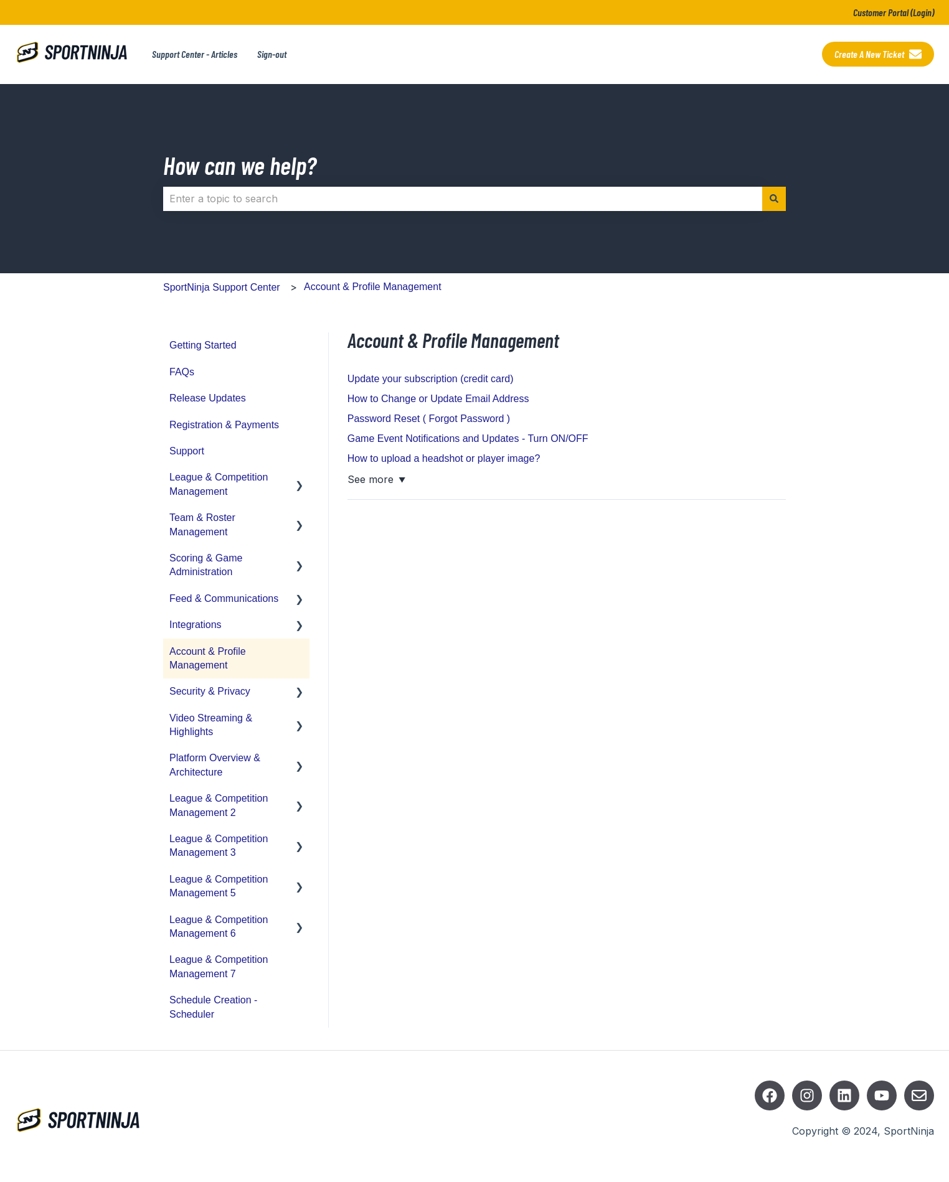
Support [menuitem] (186, 451)
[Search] (774, 198)
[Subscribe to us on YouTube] (882, 1095)
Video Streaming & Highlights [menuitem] (210, 725)
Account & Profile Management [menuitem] (207, 658)
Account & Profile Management (372, 286)
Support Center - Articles (194, 54)
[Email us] (919, 1095)
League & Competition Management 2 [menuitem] (218, 805)
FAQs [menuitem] (181, 372)
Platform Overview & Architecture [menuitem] (214, 765)
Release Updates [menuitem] (207, 398)
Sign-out (271, 54)
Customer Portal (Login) (893, 12)
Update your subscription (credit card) (430, 378)
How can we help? (239, 165)
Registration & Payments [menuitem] (224, 425)
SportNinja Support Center (221, 287)
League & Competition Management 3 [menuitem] (218, 845)
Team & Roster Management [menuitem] (202, 524)
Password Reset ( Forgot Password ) (428, 418)
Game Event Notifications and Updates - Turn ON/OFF (467, 438)
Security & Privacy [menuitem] (209, 691)
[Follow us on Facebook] (770, 1095)
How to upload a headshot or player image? (444, 458)
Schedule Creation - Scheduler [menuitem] (213, 1007)
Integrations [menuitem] (195, 624)
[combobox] (462, 198)
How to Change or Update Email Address (438, 398)
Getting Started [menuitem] (203, 345)
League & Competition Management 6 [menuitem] (218, 926)
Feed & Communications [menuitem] (223, 598)
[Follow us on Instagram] (807, 1095)
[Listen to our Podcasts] (844, 1095)
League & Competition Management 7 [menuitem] (218, 966)
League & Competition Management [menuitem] (218, 484)
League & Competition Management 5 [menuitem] (218, 886)
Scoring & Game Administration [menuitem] (205, 565)
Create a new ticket (878, 54)
